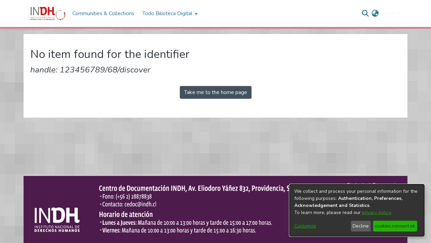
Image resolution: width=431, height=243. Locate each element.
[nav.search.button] (365, 13)
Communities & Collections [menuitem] (103, 13)
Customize (305, 226)
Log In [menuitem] (389, 13)
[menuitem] (375, 13)
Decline (361, 226)
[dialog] (357, 210)
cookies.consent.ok (395, 226)
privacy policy (376, 212)
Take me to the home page (215, 92)
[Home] (48, 13)
